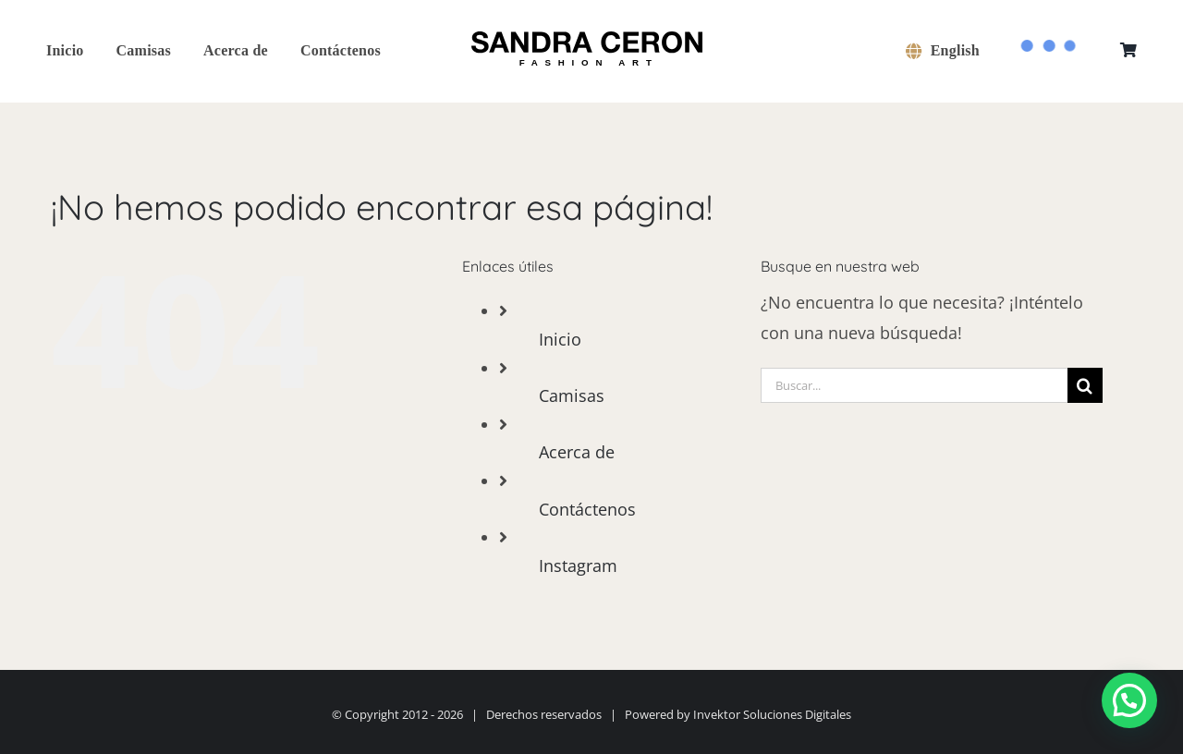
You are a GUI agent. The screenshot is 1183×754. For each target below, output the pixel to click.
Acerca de (577, 452)
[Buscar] (1085, 385)
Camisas (571, 395)
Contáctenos (587, 509)
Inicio (560, 339)
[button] (1129, 700)
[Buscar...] (914, 385)
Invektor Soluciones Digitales (772, 714)
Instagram (578, 565)
